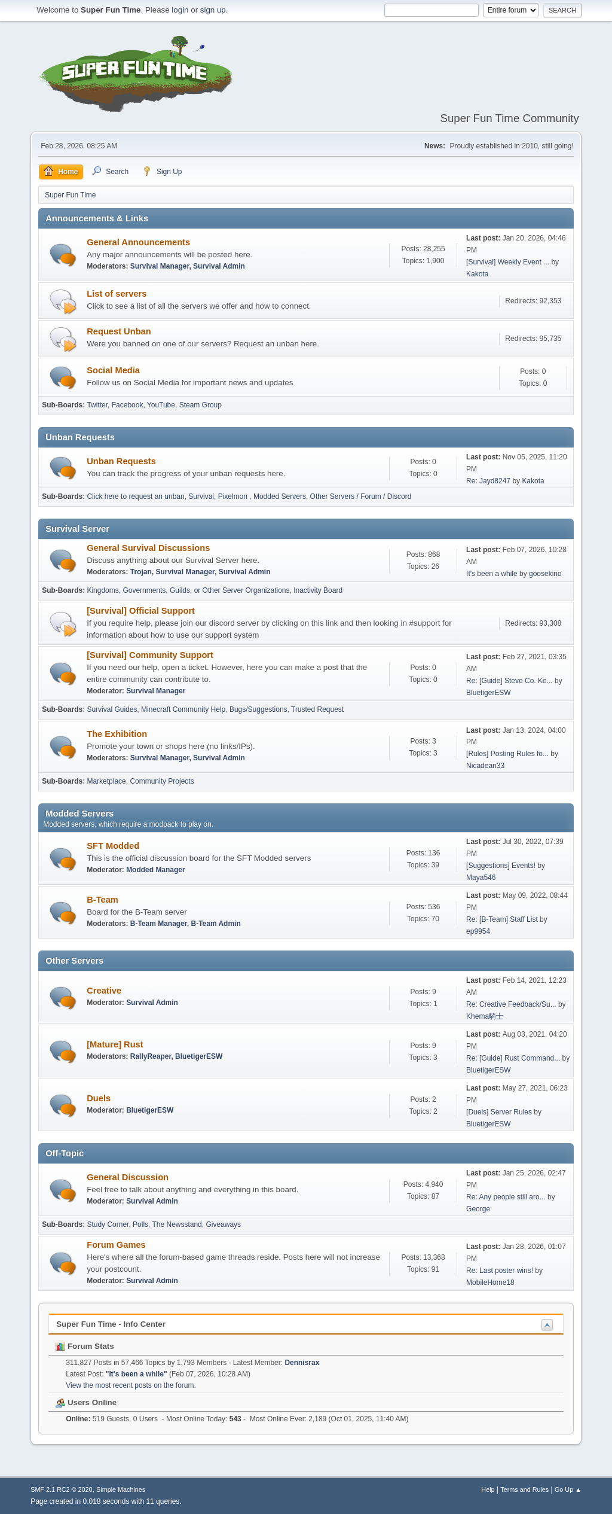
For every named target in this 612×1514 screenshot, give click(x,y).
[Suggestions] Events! (501, 865)
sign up (213, 9)
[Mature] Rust (115, 1044)
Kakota (477, 274)
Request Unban (119, 331)
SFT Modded (113, 846)
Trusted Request (317, 709)
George (478, 1209)
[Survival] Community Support (150, 655)
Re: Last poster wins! (499, 1270)
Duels (99, 1098)
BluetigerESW (488, 693)
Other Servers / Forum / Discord (361, 496)
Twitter (97, 405)
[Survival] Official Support (141, 611)
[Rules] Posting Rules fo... (507, 754)
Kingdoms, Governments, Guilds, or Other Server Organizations (188, 590)
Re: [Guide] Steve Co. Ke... (509, 681)
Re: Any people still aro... (506, 1197)
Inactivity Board (317, 590)
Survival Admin (219, 266)
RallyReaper (151, 1056)
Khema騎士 (484, 1016)
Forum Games (116, 1245)
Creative (104, 990)
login (180, 9)
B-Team (102, 899)
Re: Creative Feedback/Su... (511, 1004)
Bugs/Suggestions (258, 709)
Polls (140, 1224)
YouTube (161, 405)
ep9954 (478, 931)
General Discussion (128, 1177)
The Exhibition (117, 734)
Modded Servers (279, 496)
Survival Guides (112, 709)
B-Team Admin (215, 923)
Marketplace (106, 781)
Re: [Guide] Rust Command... (513, 1058)
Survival (201, 496)
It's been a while (492, 573)
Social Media (113, 370)
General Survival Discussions (148, 548)
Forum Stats (85, 1346)
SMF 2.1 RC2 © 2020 (61, 1489)
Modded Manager (155, 870)
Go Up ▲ (568, 1489)
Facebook (127, 405)
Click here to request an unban (135, 496)
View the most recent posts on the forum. (131, 1385)
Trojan (141, 572)
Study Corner (107, 1224)
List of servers (116, 293)
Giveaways (223, 1224)
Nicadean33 (485, 765)
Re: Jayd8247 (488, 481)
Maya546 (480, 877)
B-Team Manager (158, 923)
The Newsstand (177, 1224)
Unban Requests (121, 461)
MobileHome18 (490, 1282)
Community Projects (162, 781)
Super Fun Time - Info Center (111, 1324)
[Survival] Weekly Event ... (507, 262)
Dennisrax (301, 1362)
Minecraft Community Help (183, 709)
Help (487, 1489)
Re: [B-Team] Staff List (502, 919)
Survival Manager (159, 266)
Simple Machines (120, 1489)
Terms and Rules (524, 1489)
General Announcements (138, 242)
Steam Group (200, 405)
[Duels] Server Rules (499, 1112)
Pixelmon (234, 496)
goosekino (545, 573)
